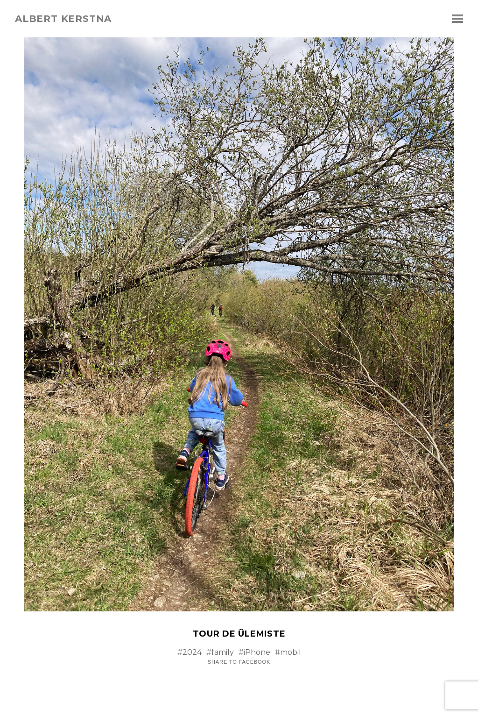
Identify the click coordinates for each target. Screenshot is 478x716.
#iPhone (254, 652)
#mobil (288, 652)
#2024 (189, 652)
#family (220, 652)
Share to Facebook (239, 662)
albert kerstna (63, 18)
